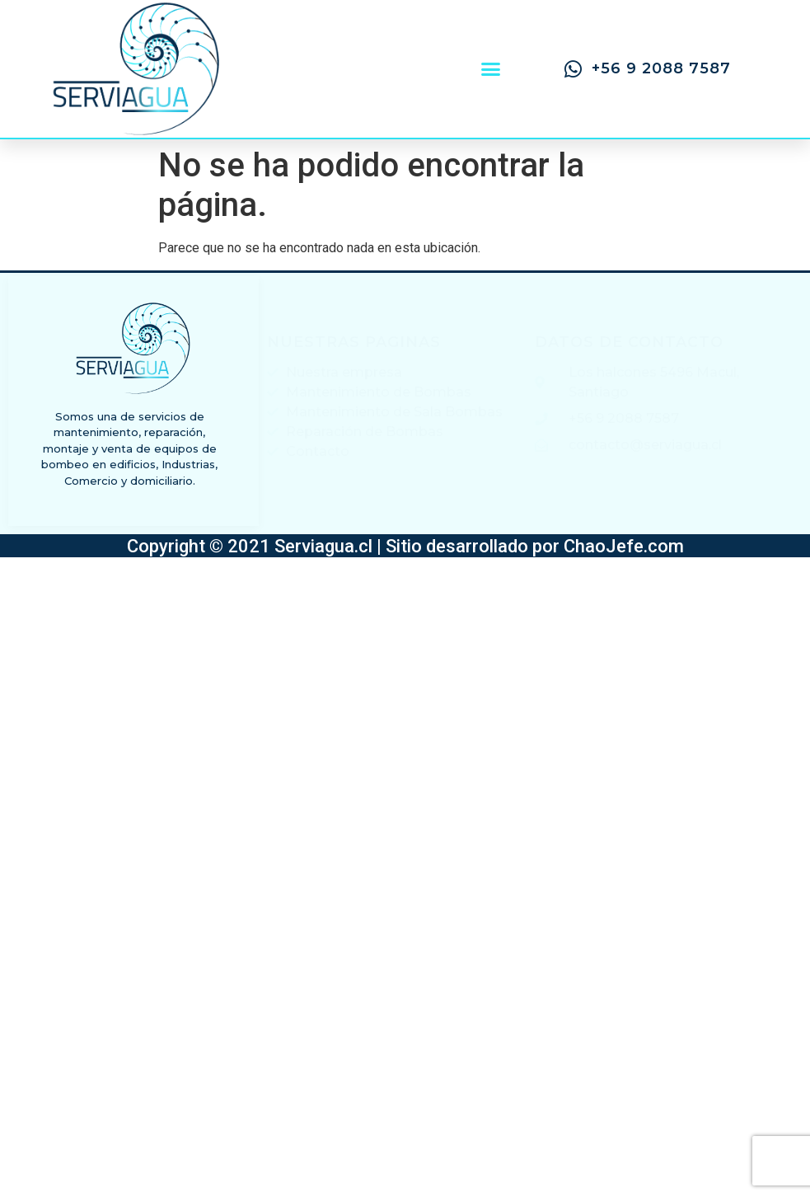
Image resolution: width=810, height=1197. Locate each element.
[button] (490, 69)
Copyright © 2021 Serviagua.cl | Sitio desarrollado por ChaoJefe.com (405, 546)
